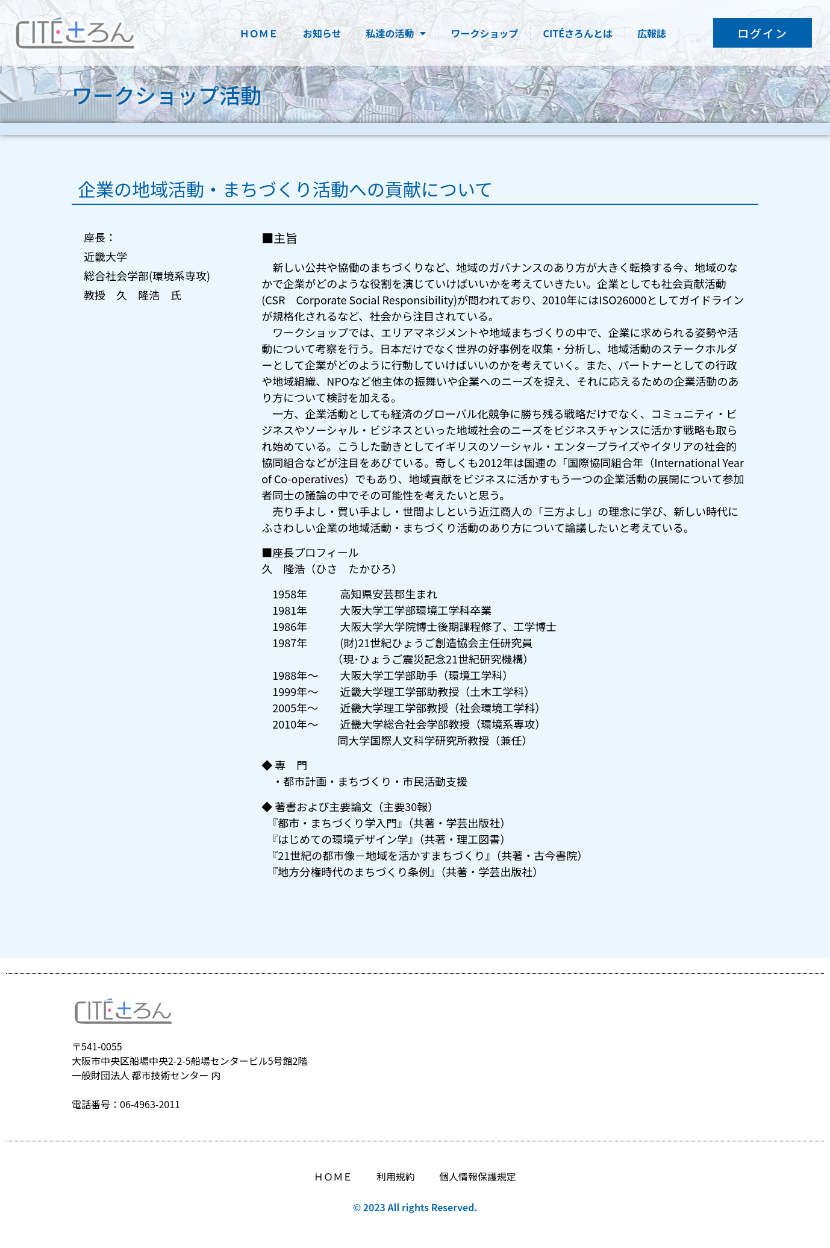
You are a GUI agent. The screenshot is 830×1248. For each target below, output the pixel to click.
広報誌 (651, 33)
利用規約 (395, 1176)
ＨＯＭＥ (259, 33)
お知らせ (322, 33)
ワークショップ (484, 33)
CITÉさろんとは (578, 33)
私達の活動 (396, 33)
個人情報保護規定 (477, 1176)
